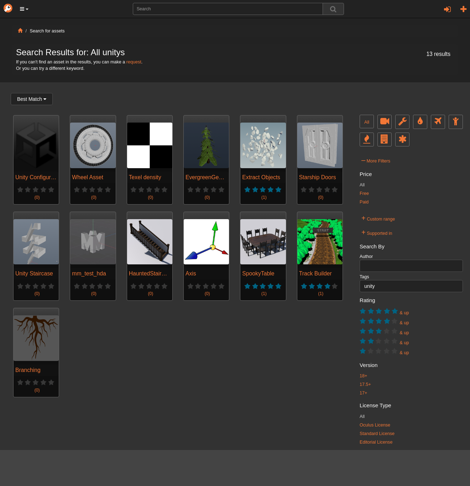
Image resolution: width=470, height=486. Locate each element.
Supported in (376, 232)
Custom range (378, 218)
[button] (24, 9)
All (366, 122)
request (133, 62)
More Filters (375, 160)
